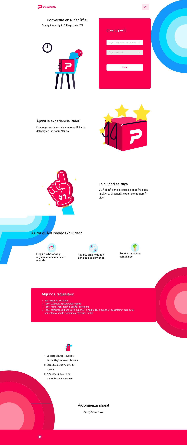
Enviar (125, 67)
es (145, 7)
